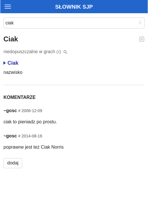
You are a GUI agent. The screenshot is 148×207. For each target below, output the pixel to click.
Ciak (10, 63)
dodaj (12, 162)
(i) (58, 51)
